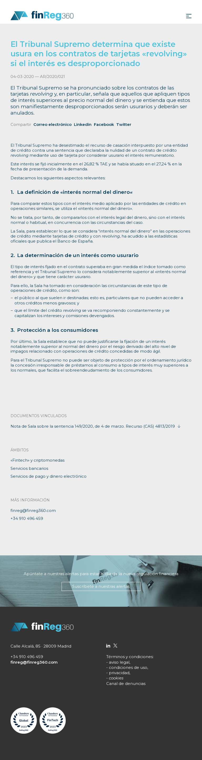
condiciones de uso (128, 667)
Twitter (123, 124)
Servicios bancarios (29, 468)
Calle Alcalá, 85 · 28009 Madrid (41, 646)
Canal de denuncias (125, 683)
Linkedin (83, 124)
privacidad (119, 672)
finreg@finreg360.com (33, 510)
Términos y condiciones (129, 656)
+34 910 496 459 (27, 518)
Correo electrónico (52, 124)
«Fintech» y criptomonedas (37, 460)
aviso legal (119, 662)
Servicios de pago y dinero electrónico (49, 476)
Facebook (104, 124)
